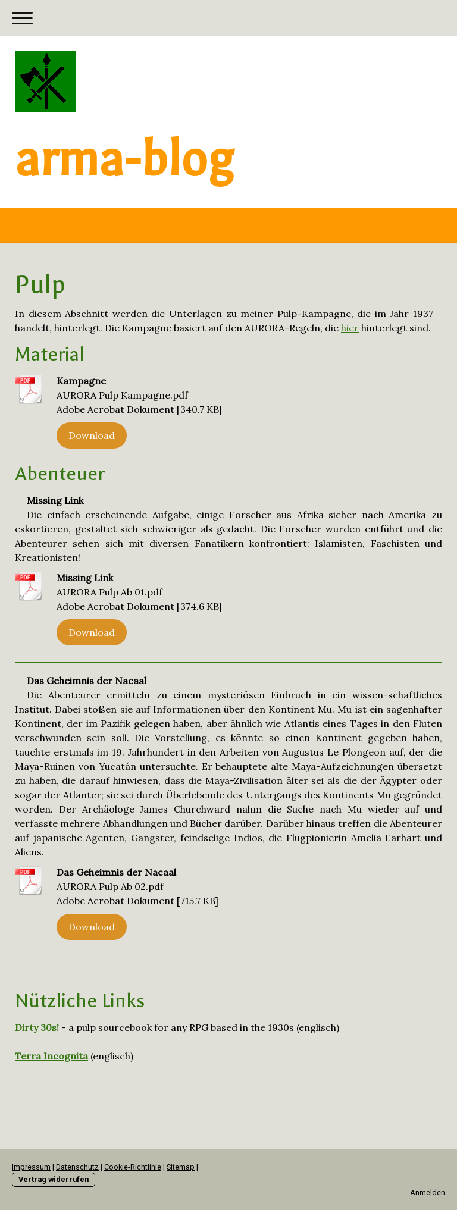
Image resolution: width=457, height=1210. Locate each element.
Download (91, 435)
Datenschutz (77, 1166)
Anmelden (427, 1192)
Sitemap (181, 1166)
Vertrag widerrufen (53, 1179)
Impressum (31, 1166)
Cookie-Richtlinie (132, 1166)
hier (350, 328)
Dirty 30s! (37, 1027)
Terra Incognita (51, 1056)
